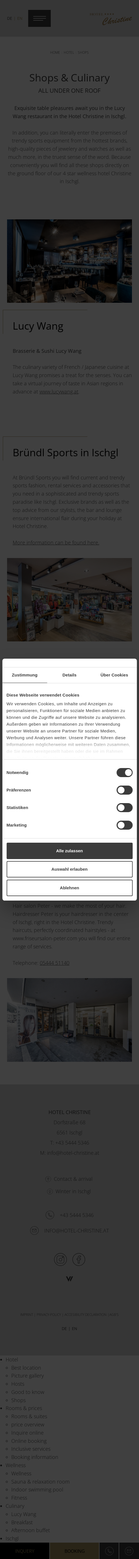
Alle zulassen (69, 850)
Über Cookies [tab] (114, 675)
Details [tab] (70, 675)
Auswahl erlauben (69, 869)
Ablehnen (69, 887)
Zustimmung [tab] (24, 675)
